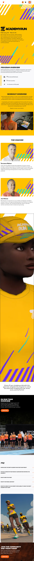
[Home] (3, 2)
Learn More (5, 410)
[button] (17, 467)
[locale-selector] (23, 2)
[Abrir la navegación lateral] (29, 2)
